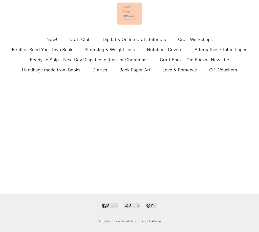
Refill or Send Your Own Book (42, 49)
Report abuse (150, 221)
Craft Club (80, 39)
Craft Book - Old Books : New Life (194, 60)
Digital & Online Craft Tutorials (134, 39)
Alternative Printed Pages (221, 49)
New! (52, 39)
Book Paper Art (134, 70)
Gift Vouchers (223, 70)
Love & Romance (180, 70)
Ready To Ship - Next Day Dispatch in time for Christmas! (89, 60)
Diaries (100, 70)
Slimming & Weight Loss (109, 49)
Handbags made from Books (51, 70)
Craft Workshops (195, 39)
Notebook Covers (164, 49)
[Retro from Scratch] (129, 14)
